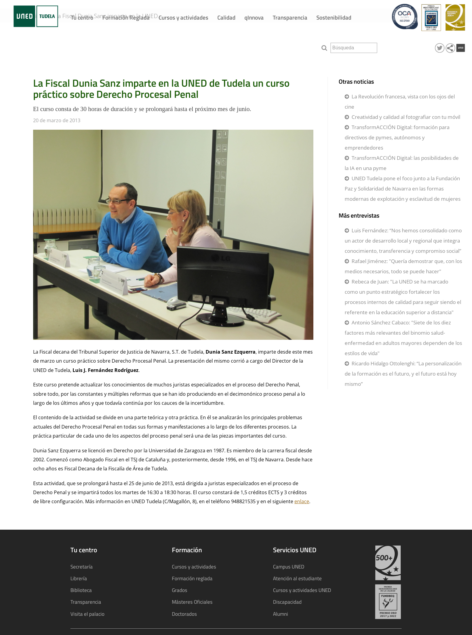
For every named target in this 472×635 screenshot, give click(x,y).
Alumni (280, 614)
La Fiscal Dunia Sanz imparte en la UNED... (118, 46)
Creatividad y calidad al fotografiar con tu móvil (406, 116)
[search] (354, 48)
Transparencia (290, 17)
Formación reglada (192, 578)
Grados (179, 590)
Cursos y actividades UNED (302, 590)
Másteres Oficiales (192, 602)
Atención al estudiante (297, 578)
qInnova (254, 17)
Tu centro (82, 17)
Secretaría (81, 566)
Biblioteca (81, 590)
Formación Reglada (126, 17)
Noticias (42, 46)
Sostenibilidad (333, 17)
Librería (78, 578)
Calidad (226, 17)
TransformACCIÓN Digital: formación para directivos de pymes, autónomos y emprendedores (397, 137)
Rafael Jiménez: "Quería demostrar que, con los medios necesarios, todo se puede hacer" (403, 266)
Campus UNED (288, 566)
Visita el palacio (87, 614)
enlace (301, 501)
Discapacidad (287, 602)
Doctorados (184, 614)
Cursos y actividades (183, 17)
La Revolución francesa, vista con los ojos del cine (400, 101)
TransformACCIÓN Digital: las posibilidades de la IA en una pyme (402, 163)
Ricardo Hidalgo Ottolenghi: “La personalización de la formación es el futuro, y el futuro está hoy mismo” (403, 373)
